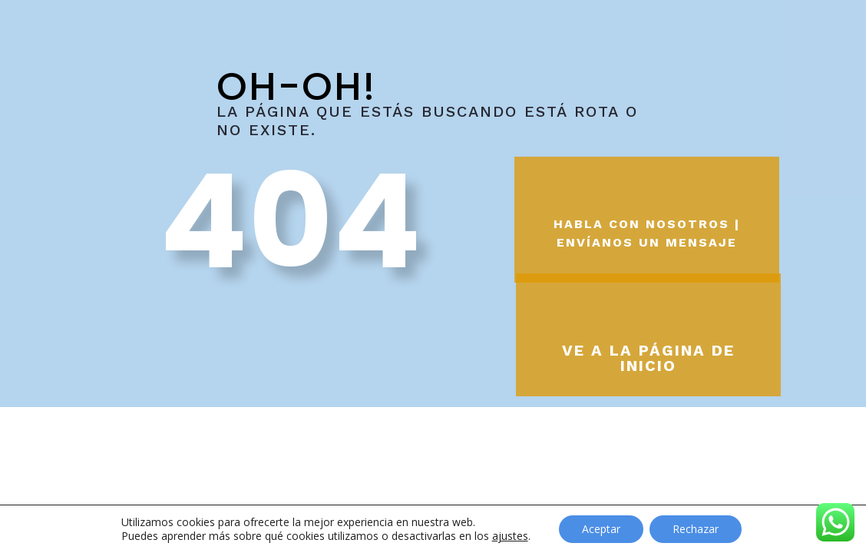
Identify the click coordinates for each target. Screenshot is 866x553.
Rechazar (696, 529)
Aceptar (601, 529)
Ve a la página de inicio (648, 358)
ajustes (510, 536)
